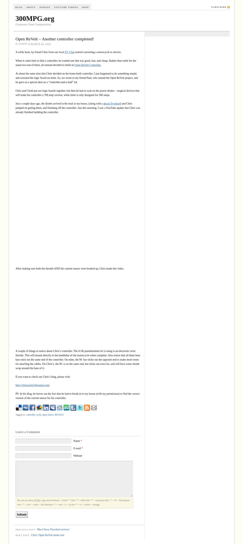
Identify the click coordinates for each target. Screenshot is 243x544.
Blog (19, 7)
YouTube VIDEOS (66, 7)
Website (78, 455)
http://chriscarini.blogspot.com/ (33, 385)
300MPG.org (35, 18)
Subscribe (219, 7)
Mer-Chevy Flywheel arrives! (53, 529)
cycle (38, 414)
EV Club (69, 52)
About (31, 7)
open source (48, 414)
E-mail (78, 448)
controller (30, 414)
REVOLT (59, 414)
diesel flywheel (112, 103)
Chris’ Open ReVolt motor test (47, 535)
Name (78, 440)
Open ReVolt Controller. (87, 65)
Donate (44, 7)
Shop (85, 7)
